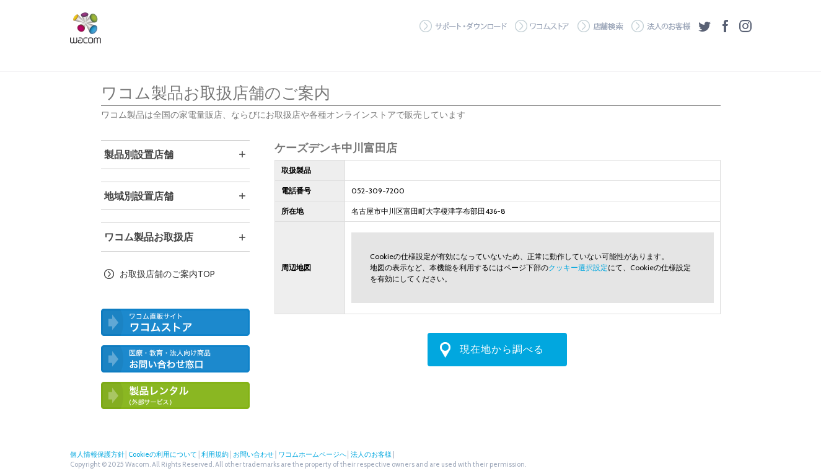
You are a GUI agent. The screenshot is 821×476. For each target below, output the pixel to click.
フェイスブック (725, 26)
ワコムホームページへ (312, 454)
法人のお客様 (660, 26)
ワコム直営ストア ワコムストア (175, 322)
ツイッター (704, 26)
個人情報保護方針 (97, 454)
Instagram (745, 26)
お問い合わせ (253, 454)
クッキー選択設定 (578, 267)
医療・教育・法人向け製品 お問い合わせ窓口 (175, 358)
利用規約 (215, 454)
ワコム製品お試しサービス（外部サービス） (175, 395)
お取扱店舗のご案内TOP (167, 274)
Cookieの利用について (162, 454)
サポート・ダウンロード (463, 26)
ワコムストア (542, 26)
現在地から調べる (502, 349)
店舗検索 (600, 26)
